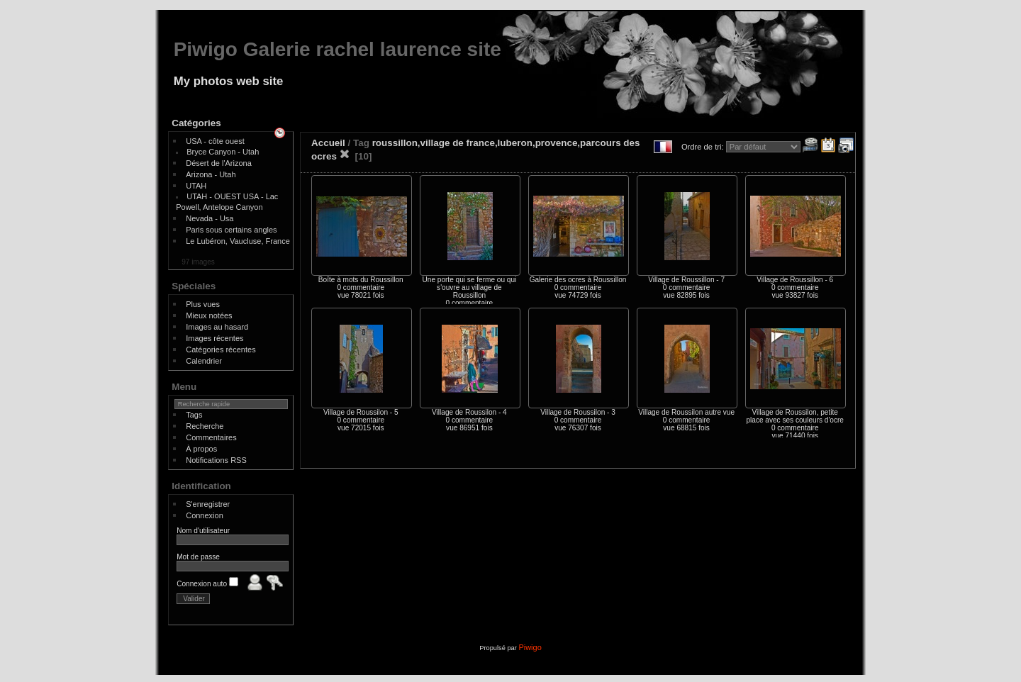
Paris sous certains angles (231, 229)
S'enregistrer (208, 504)
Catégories (196, 123)
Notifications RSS (216, 460)
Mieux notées (209, 315)
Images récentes (214, 338)
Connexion (204, 515)
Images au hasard (217, 327)
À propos (201, 449)
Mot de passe (198, 557)
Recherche (204, 426)
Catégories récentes (220, 349)
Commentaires (211, 437)
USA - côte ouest (215, 141)
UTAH (196, 185)
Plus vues (203, 304)
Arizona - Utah (210, 174)
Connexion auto (207, 584)
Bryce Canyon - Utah (222, 151)
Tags (194, 414)
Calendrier (204, 361)
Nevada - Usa (209, 218)
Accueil (328, 143)
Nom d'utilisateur (203, 531)
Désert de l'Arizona (219, 163)
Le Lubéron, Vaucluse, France (238, 241)
